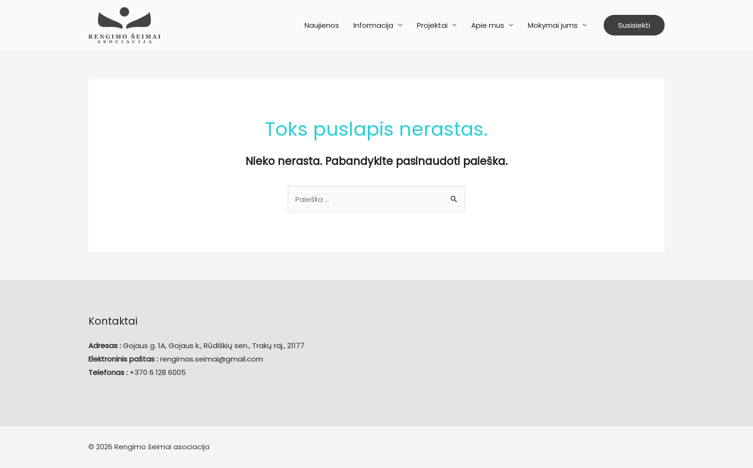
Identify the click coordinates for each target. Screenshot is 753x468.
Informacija (373, 25)
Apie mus (487, 25)
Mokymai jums (553, 25)
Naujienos (321, 25)
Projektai (432, 25)
